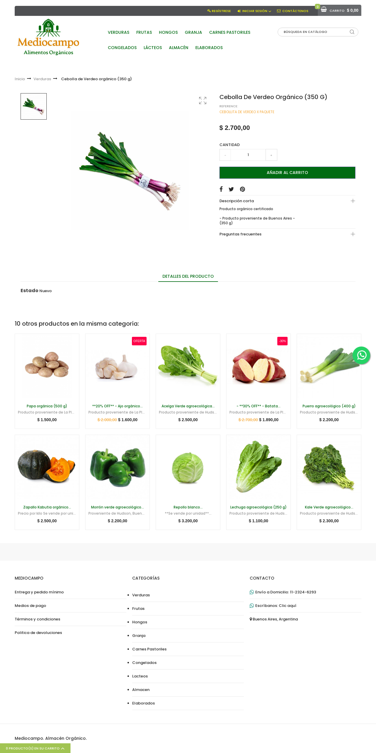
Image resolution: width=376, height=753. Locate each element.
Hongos (139, 622)
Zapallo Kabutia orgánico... (47, 507)
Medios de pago (30, 605)
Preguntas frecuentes (240, 234)
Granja (138, 635)
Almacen (141, 689)
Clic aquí (287, 605)
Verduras (141, 595)
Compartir (221, 189)
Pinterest (242, 189)
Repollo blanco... (188, 507)
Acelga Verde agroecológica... (188, 406)
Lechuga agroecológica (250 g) (258, 507)
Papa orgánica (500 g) (47, 406)
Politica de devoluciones (38, 632)
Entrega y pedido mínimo (39, 592)
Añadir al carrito (287, 172)
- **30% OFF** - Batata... (258, 406)
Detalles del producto (188, 276)
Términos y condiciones (37, 619)
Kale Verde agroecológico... (329, 507)
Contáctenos (295, 11)
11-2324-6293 (303, 592)
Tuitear (231, 189)
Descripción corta (236, 201)
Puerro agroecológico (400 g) (329, 406)
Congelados (144, 662)
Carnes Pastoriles (149, 649)
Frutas (138, 608)
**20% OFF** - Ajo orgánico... (117, 406)
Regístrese (221, 11)
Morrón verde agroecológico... (117, 507)
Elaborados (143, 703)
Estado (29, 290)
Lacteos (140, 676)
